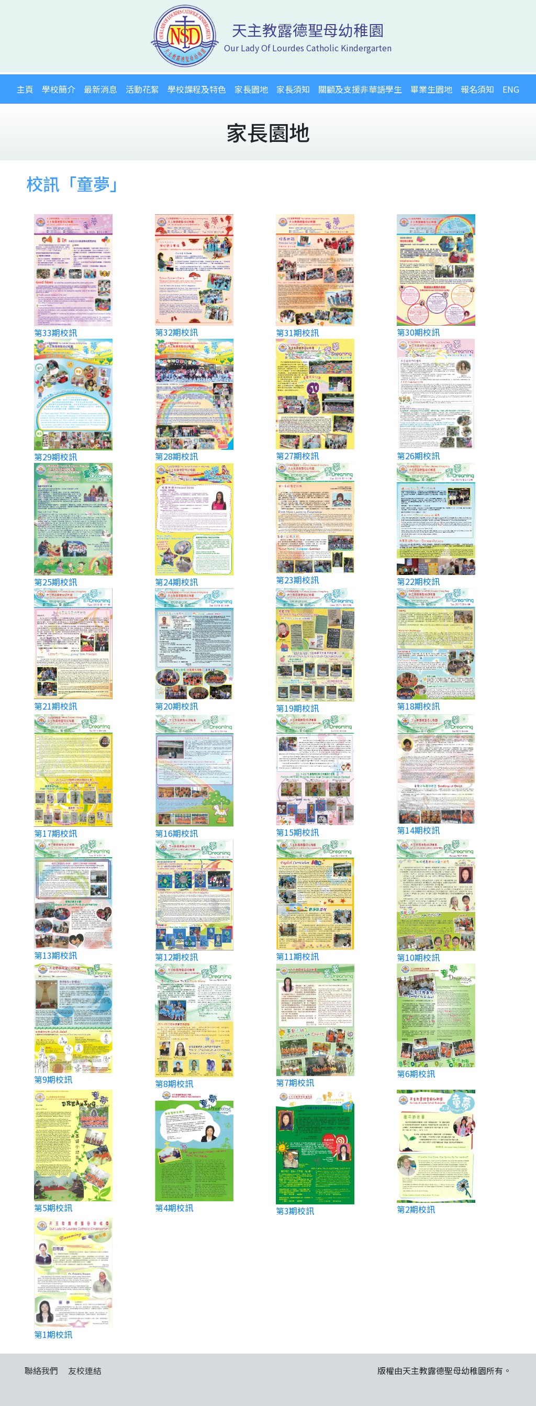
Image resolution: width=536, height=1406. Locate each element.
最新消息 (100, 89)
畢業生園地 (431, 89)
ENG (510, 89)
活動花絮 (142, 89)
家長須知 (293, 89)
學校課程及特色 (197, 89)
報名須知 (477, 89)
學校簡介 (58, 89)
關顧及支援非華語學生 (360, 89)
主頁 (25, 89)
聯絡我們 (41, 1370)
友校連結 (85, 1370)
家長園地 (251, 89)
